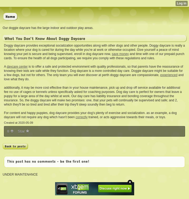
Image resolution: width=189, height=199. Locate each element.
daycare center (17, 66)
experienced (168, 75)
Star (23, 131)
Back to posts (15, 146)
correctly (82, 117)
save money (120, 54)
